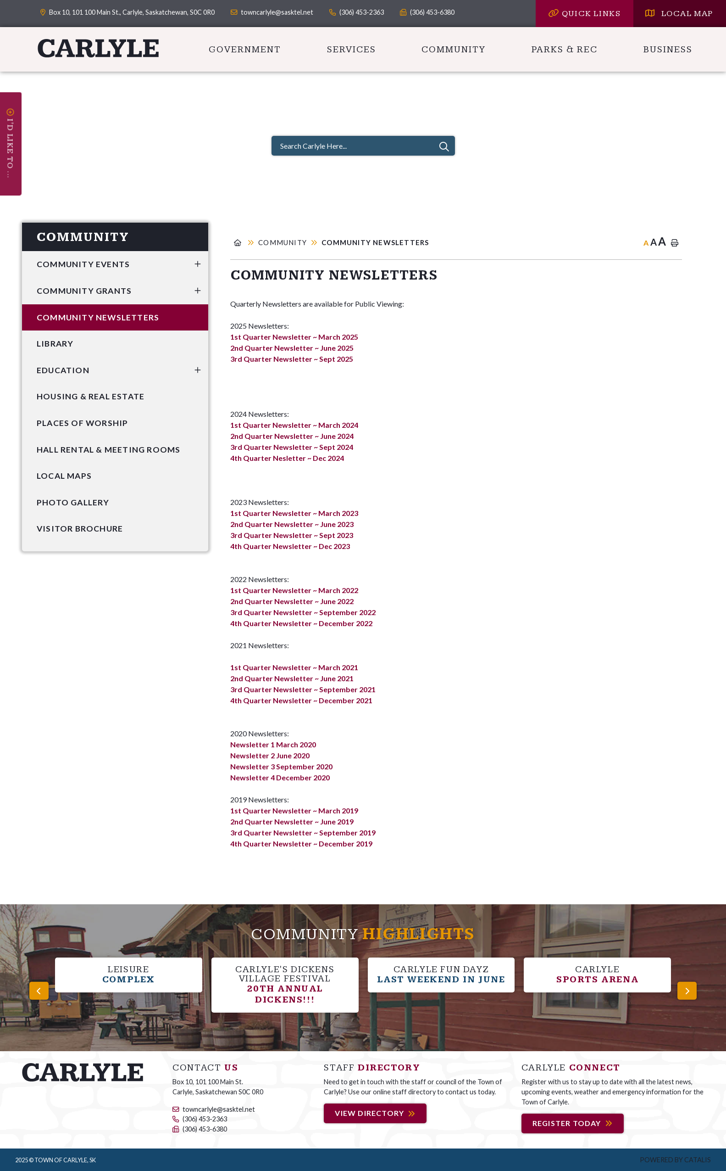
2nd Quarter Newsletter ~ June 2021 (292, 678)
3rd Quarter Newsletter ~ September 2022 (303, 612)
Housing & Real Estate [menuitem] (90, 396)
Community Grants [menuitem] (84, 291)
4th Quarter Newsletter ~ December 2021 (301, 700)
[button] (197, 264)
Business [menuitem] (668, 49)
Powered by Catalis (675, 1160)
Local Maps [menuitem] (64, 476)
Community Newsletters (375, 242)
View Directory (369, 1113)
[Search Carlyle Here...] (363, 146)
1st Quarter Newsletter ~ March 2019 (294, 810)
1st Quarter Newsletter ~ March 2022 (294, 590)
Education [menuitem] (63, 370)
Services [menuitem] (351, 49)
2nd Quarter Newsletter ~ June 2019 (292, 821)
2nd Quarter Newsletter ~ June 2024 (292, 435)
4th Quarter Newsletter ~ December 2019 (301, 843)
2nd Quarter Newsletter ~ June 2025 (292, 347)
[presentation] (39, 990)
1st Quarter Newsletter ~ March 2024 (294, 424)
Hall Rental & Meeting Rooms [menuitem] (108, 449)
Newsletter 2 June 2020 (270, 755)
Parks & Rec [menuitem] (565, 49)
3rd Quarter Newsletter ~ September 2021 (303, 689)
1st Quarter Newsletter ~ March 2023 (294, 513)
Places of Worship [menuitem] (82, 423)
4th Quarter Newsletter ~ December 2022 (301, 623)
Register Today (566, 1123)
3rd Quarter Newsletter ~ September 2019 (303, 832)
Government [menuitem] (245, 49)
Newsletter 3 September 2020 (281, 766)
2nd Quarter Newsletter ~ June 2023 (292, 524)
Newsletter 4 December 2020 (280, 777)
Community (282, 242)
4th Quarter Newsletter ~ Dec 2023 (290, 546)
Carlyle (99, 48)
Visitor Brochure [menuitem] (80, 528)
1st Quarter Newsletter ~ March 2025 (294, 336)
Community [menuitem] (453, 49)
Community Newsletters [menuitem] (98, 317)
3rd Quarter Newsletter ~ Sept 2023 (291, 535)
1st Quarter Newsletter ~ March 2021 (294, 667)
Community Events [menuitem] (83, 264)
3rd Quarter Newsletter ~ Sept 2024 (291, 447)
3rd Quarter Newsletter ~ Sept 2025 (291, 358)
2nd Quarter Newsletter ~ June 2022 (292, 601)
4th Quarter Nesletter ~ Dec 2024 (287, 458)
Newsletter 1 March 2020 (273, 744)
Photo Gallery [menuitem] (73, 502)
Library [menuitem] (55, 343)
